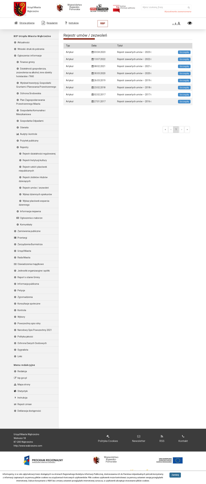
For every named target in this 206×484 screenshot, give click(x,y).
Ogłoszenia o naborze (29, 218)
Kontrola (20, 310)
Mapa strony (22, 384)
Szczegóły (184, 52)
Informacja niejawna (28, 211)
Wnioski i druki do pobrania (29, 49)
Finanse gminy (25, 62)
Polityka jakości (23, 336)
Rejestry (22, 147)
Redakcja (20, 371)
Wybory (19, 317)
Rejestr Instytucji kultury (33, 160)
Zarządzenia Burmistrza (28, 244)
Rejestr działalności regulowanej (37, 153)
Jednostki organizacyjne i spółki (32, 270)
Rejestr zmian (23, 404)
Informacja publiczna (26, 284)
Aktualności (21, 42)
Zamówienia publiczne (27, 231)
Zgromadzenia (23, 297)
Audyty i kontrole (26, 134)
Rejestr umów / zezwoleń (34, 187)
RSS (161, 439)
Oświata (22, 127)
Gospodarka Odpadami (29, 121)
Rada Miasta (22, 257)
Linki (18, 356)
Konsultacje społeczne (27, 303)
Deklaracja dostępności (27, 411)
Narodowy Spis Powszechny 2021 (33, 330)
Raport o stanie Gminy (27, 277)
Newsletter (138, 439)
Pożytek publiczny (27, 140)
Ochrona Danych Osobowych (30, 343)
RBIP (102, 23)
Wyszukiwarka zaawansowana (177, 11)
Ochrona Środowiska (28, 93)
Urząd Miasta (22, 251)
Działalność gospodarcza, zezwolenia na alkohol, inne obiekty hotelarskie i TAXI (34, 72)
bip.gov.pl (20, 378)
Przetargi (20, 237)
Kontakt (183, 439)
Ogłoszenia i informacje (28, 55)
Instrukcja (72, 23)
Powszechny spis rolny (27, 323)
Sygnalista (21, 349)
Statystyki (21, 391)
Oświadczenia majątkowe (29, 264)
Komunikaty (24, 224)
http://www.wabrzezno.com (28, 445)
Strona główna (24, 23)
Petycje (19, 290)
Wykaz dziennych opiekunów (35, 194)
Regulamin (50, 23)
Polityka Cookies (108, 439)
